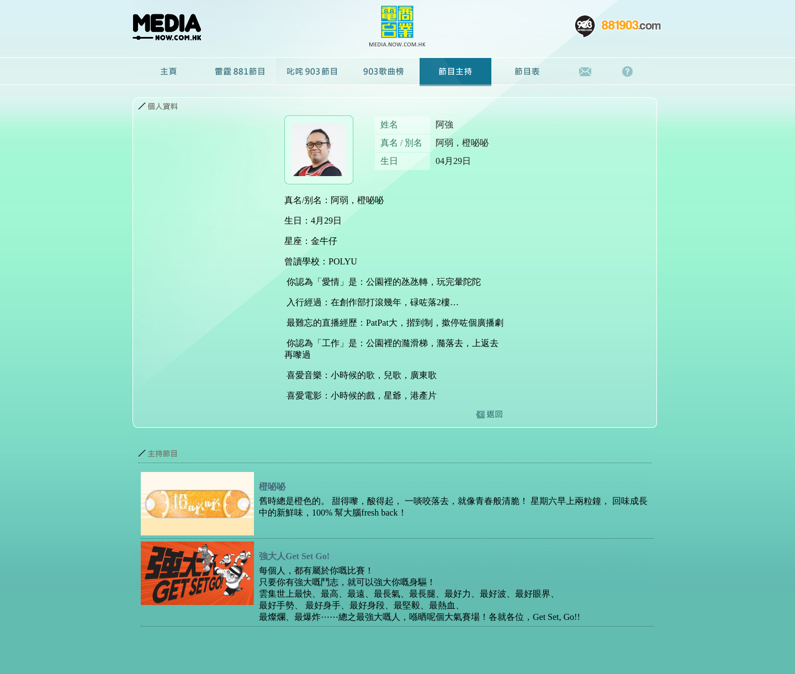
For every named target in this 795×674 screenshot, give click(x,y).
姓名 (389, 124)
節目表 (527, 71)
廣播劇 (384, 71)
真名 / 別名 (401, 142)
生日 (389, 161)
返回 (488, 414)
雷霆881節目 (240, 71)
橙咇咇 (272, 486)
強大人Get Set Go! (294, 556)
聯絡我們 (585, 71)
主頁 (168, 71)
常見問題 (630, 71)
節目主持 (455, 71)
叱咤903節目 (312, 71)
